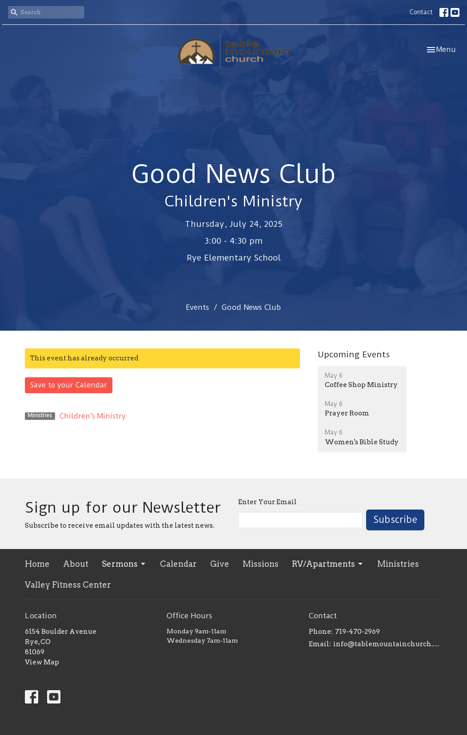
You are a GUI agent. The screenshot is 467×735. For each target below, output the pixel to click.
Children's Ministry (93, 416)
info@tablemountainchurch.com (387, 644)
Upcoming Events (354, 354)
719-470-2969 (357, 632)
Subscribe (395, 519)
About (75, 564)
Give (219, 564)
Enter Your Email (267, 502)
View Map (42, 662)
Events (197, 307)
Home (37, 564)
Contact (421, 12)
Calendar (178, 564)
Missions (261, 564)
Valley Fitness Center (68, 584)
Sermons (124, 564)
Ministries (398, 564)
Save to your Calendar (68, 385)
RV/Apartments (328, 564)
